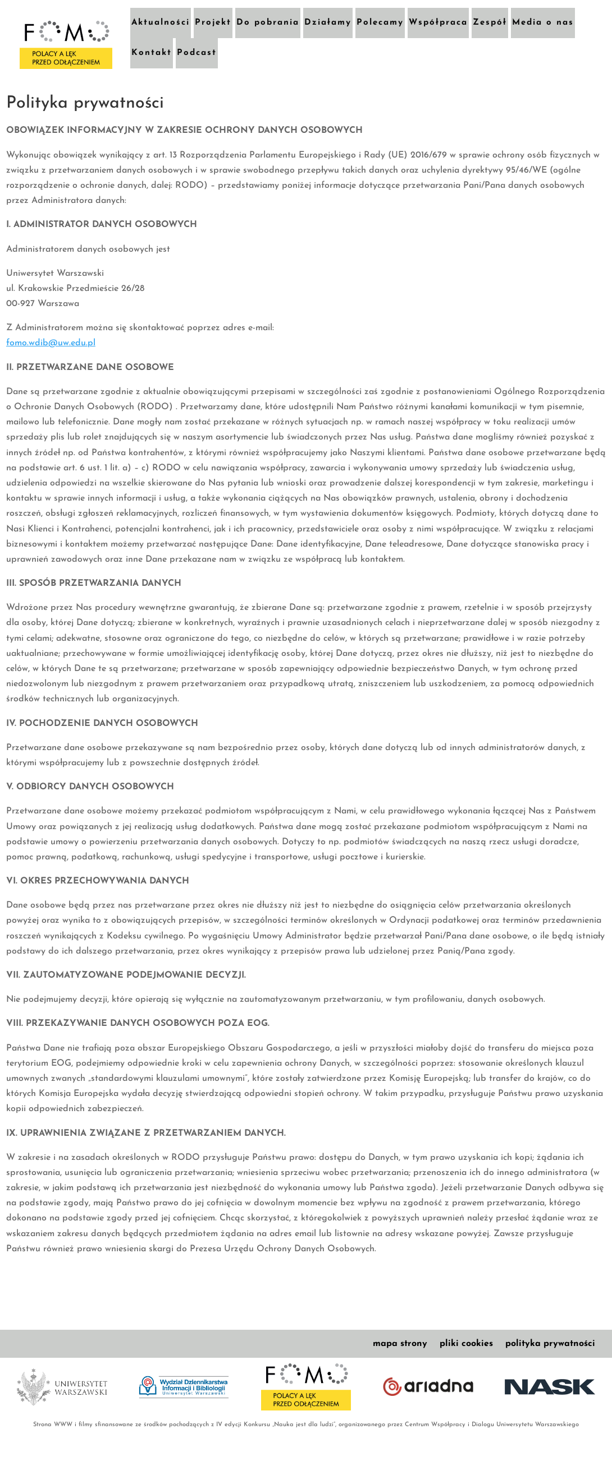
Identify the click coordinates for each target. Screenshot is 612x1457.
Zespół (490, 22)
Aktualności (160, 22)
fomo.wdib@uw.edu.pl (50, 343)
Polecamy (380, 22)
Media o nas (543, 22)
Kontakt (151, 53)
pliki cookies (466, 1344)
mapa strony (400, 1344)
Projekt (213, 22)
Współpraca (438, 22)
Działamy (327, 22)
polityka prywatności (550, 1344)
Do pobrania (267, 22)
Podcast (197, 53)
